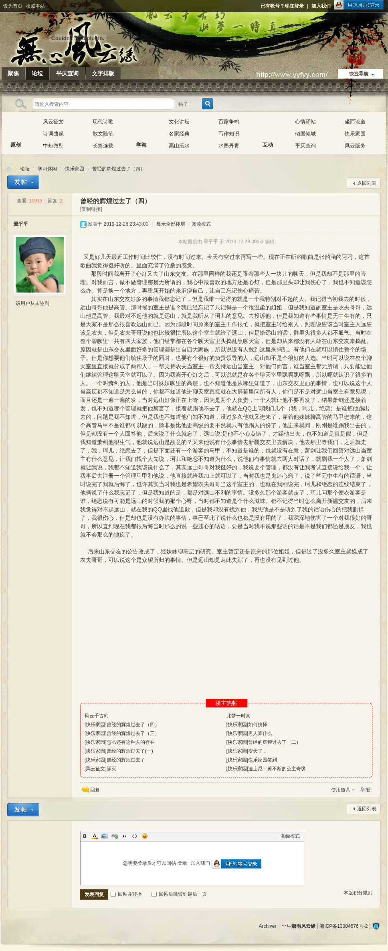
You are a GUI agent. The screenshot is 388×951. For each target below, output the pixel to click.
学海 (141, 128)
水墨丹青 (228, 146)
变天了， (257, 751)
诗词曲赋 (53, 134)
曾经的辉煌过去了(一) (130, 751)
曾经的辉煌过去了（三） (133, 733)
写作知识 (228, 134)
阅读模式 (201, 224)
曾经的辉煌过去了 (126, 760)
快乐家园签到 (262, 760)
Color (95, 836)
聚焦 (13, 73)
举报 (365, 790)
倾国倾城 (305, 134)
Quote (125, 836)
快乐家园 (355, 134)
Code (135, 836)
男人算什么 (260, 733)
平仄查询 (67, 73)
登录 (182, 863)
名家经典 (179, 134)
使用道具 (340, 790)
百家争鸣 (228, 122)
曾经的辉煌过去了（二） (274, 742)
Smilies (145, 836)
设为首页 (12, 6)
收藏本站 (35, 6)
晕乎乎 (21, 224)
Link (115, 836)
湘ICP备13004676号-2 (343, 926)
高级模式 (290, 836)
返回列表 (366, 183)
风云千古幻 (97, 716)
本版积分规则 (358, 893)
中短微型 (53, 146)
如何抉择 (257, 724)
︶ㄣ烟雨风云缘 (9, 169)
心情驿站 (305, 122)
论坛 (37, 73)
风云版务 (355, 146)
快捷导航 (358, 74)
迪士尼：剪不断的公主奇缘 (277, 768)
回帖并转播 (126, 894)
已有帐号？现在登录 (282, 6)
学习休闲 (47, 169)
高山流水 (179, 146)
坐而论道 (355, 122)
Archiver (267, 926)
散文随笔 (103, 134)
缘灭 (111, 768)
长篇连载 (103, 146)
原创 (16, 128)
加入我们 (321, 6)
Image (105, 836)
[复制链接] (91, 209)
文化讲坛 (179, 122)
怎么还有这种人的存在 (131, 742)
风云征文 (53, 122)
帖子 (183, 104)
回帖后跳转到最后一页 (179, 894)
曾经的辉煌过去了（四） (118, 169)
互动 (268, 128)
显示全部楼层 (170, 224)
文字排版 (103, 73)
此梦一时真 (238, 716)
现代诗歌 (103, 122)
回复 (95, 790)
